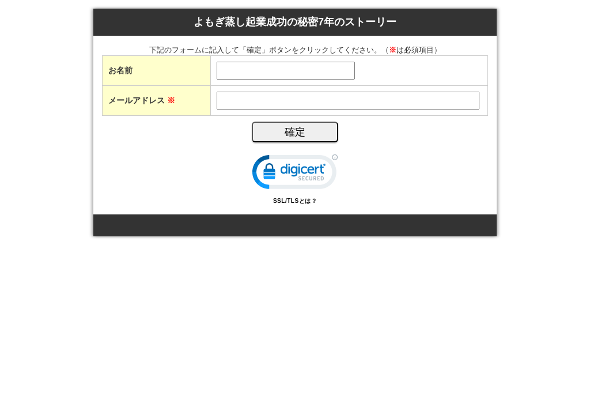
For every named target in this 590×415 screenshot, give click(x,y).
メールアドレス (141, 100)
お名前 (120, 70)
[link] (295, 174)
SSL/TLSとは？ (295, 201)
